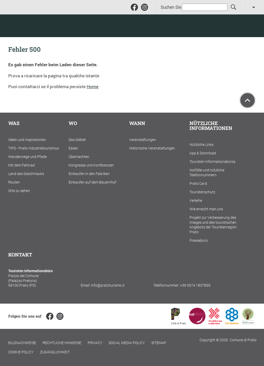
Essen (73, 148)
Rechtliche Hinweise (62, 342)
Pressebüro (198, 240)
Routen (14, 182)
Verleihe (195, 200)
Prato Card (198, 183)
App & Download (202, 153)
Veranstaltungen (142, 139)
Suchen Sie (171, 7)
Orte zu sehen (19, 190)
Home (92, 86)
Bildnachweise (22, 342)
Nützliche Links (201, 144)
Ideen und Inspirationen (27, 139)
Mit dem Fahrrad (21, 165)
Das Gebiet (77, 139)
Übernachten (79, 156)
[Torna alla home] (41, 25)
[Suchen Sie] (233, 7)
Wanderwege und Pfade (27, 156)
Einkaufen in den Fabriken (89, 173)
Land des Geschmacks (26, 173)
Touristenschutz (202, 191)
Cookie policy (21, 352)
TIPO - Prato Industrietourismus (33, 148)
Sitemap (158, 342)
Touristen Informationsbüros (212, 161)
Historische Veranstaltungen (152, 148)
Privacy (95, 342)
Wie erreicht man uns (206, 208)
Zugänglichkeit (55, 352)
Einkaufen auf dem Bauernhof (92, 182)
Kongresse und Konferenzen (91, 165)
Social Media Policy (127, 342)
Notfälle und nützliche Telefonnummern (206, 172)
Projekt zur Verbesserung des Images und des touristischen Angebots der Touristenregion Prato (213, 224)
